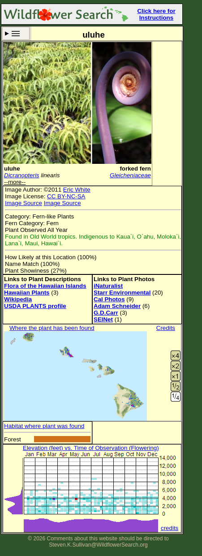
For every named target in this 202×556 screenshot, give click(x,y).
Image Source (23, 203)
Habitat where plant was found (44, 426)
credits (169, 528)
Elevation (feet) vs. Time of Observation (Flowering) (91, 448)
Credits (165, 328)
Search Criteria (16, 33)
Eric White (76, 189)
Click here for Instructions (156, 14)
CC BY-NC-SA (66, 196)
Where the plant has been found (52, 328)
